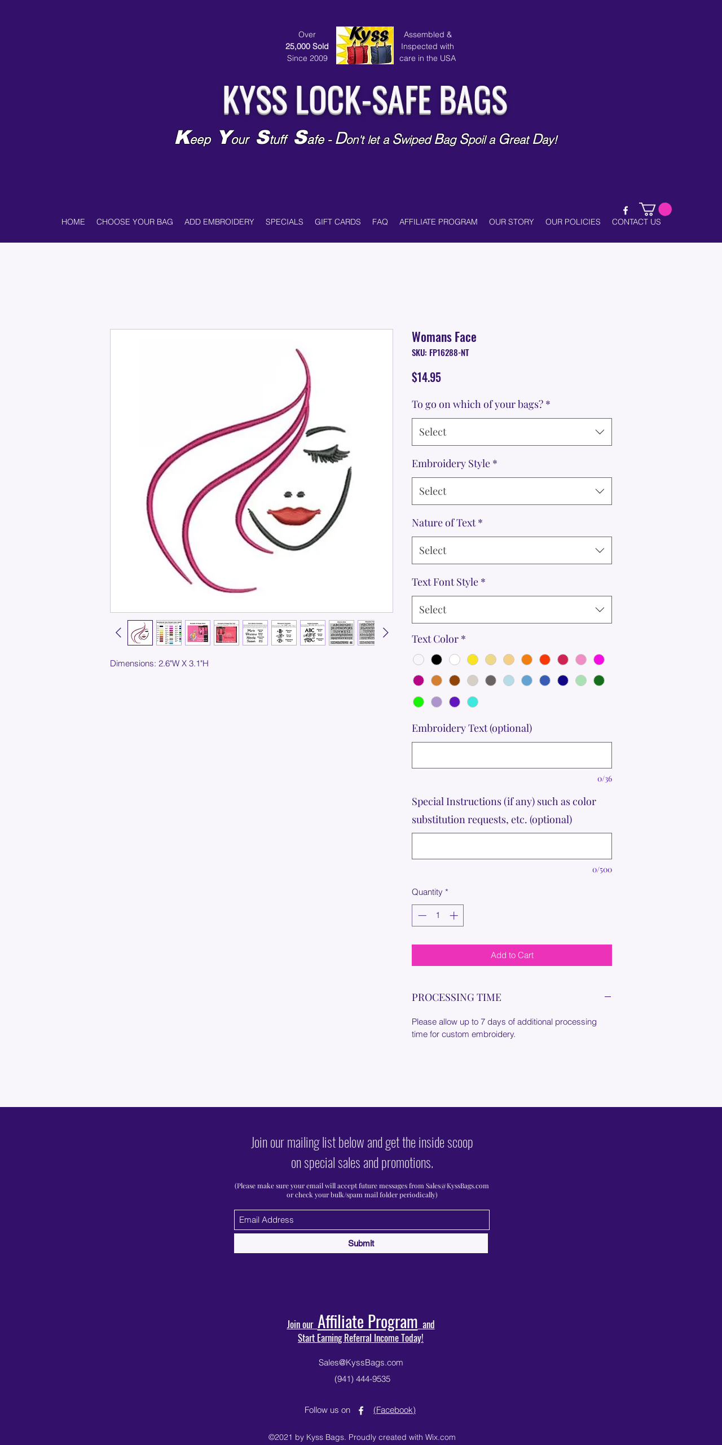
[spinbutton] (438, 915)
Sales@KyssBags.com (457, 1185)
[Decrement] (421, 915)
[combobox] (512, 432)
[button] (655, 209)
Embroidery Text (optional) (472, 728)
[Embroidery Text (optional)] (511, 755)
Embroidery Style (455, 463)
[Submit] (361, 1243)
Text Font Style (449, 581)
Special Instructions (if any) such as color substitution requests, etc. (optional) (504, 810)
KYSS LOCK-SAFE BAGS (364, 97)
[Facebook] (625, 210)
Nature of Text (447, 522)
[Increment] (455, 915)
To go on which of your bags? (481, 404)
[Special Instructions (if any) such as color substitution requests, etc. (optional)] (511, 846)
